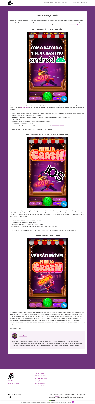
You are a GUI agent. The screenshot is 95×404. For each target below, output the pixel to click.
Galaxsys (57, 396)
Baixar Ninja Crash (39, 386)
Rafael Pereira (23, 336)
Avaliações (84, 2)
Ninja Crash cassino (40, 383)
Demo (52, 2)
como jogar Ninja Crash (58, 125)
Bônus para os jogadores (41, 375)
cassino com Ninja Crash (75, 24)
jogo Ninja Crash (24, 107)
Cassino (64, 2)
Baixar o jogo (76, 2)
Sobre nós (10, 380)
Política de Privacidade (13, 383)
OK (73, 402)
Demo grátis (38, 381)
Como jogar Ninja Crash (41, 378)
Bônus (69, 2)
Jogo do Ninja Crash (40, 373)
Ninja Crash (46, 2)
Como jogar (58, 2)
